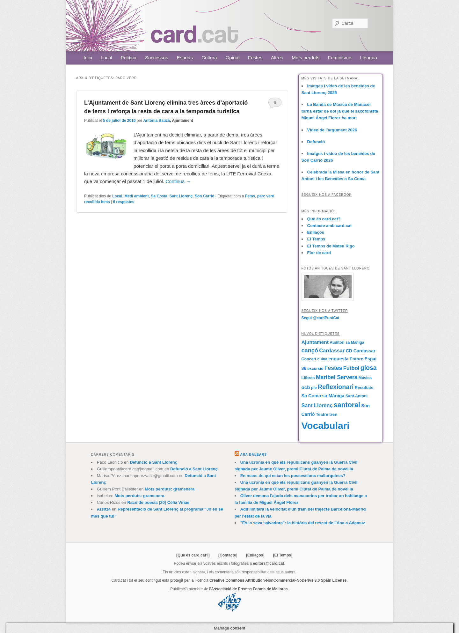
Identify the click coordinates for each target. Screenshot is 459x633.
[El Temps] (282, 555)
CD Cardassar (360, 350)
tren (333, 414)
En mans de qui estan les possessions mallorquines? (293, 475)
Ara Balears (253, 454)
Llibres (308, 377)
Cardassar (332, 350)
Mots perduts (305, 57)
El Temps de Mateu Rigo (331, 246)
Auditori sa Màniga (347, 342)
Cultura (209, 57)
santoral (347, 405)
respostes (124, 202)
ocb (306, 387)
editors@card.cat (268, 563)
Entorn (356, 359)
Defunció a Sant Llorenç (153, 462)
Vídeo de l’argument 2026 (332, 130)
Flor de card (319, 252)
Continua (178, 181)
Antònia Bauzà (156, 120)
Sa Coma (311, 395)
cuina (322, 359)
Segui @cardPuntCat (320, 318)
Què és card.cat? (324, 219)
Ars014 (104, 509)
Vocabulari (326, 425)
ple (314, 388)
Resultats (364, 387)
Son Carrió (204, 196)
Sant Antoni (357, 396)
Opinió (232, 57)
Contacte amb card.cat (329, 225)
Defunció (316, 141)
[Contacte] (227, 555)
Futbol (351, 368)
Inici (88, 57)
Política (128, 57)
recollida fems (97, 202)
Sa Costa (159, 196)
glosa (369, 367)
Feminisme (339, 57)
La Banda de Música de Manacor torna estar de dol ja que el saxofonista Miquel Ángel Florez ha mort (340, 111)
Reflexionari (335, 386)
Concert (309, 359)
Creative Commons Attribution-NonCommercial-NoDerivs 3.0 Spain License (277, 580)
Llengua (368, 57)
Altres (277, 57)
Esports (185, 57)
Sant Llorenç (181, 196)
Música (365, 378)
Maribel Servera (337, 377)
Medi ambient (136, 196)
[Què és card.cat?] (193, 555)
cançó (310, 350)
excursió (316, 368)
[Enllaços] (255, 555)
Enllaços (315, 232)
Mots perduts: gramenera (169, 489)
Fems (250, 196)
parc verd (265, 196)
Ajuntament (315, 342)
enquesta (338, 358)
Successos (156, 57)
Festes (255, 57)
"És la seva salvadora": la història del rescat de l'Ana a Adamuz (302, 522)
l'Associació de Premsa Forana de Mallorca (248, 589)
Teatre (322, 414)
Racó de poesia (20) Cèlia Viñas (158, 502)
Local (106, 57)
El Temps (316, 239)
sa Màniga (333, 395)
